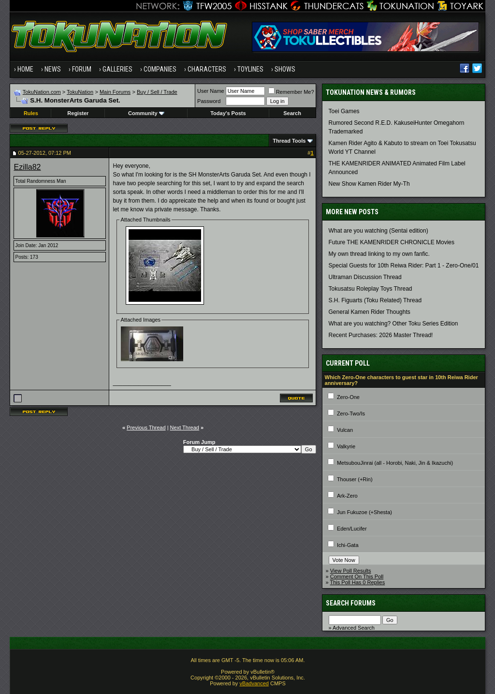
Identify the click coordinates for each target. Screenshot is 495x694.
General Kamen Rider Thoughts (369, 312)
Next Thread (184, 427)
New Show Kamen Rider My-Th (369, 183)
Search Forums (351, 603)
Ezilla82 (27, 167)
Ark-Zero (347, 496)
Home (25, 69)
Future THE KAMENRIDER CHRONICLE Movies (392, 242)
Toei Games (344, 111)
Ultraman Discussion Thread (365, 277)
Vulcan (345, 430)
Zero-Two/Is (351, 413)
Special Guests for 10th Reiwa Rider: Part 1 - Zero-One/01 (404, 265)
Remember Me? (291, 92)
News (52, 69)
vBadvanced (254, 683)
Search (292, 113)
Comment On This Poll (356, 576)
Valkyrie (346, 446)
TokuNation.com (42, 92)
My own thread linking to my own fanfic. (379, 254)
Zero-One (348, 397)
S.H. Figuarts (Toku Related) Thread (375, 300)
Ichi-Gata (348, 545)
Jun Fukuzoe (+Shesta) (364, 512)
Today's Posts (228, 113)
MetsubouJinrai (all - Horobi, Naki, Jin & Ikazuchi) (395, 463)
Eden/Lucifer (352, 529)
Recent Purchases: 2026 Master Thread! (381, 335)
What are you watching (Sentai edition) (378, 230)
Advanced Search (354, 628)
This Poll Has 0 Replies (357, 582)
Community (146, 113)
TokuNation (80, 92)
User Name (210, 91)
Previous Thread (146, 427)
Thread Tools (289, 141)
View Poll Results (350, 571)
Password (208, 101)
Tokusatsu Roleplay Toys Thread (370, 288)
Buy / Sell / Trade (157, 92)
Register (77, 113)
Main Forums (115, 92)
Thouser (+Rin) (355, 479)
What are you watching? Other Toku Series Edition (393, 323)
